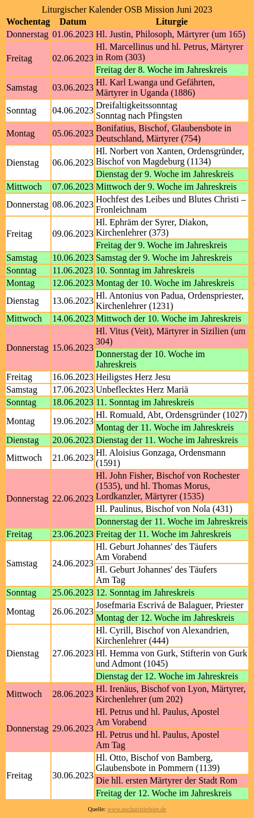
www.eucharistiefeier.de (137, 809)
